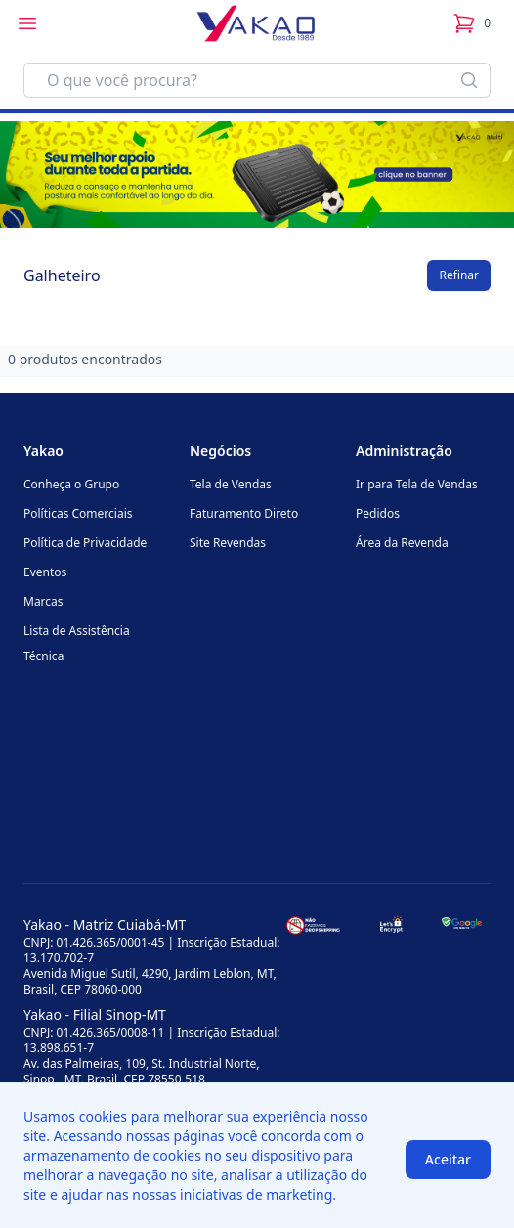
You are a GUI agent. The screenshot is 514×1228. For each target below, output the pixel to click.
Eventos (44, 572)
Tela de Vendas (231, 484)
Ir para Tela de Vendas (417, 484)
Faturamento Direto (244, 513)
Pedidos (378, 513)
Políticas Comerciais (77, 513)
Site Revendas (228, 542)
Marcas (43, 601)
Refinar (459, 275)
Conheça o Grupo (71, 484)
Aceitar (448, 1159)
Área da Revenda (402, 542)
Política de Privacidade (85, 542)
